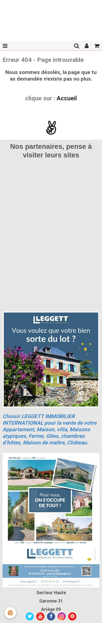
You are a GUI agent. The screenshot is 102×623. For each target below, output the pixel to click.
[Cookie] (10, 612)
